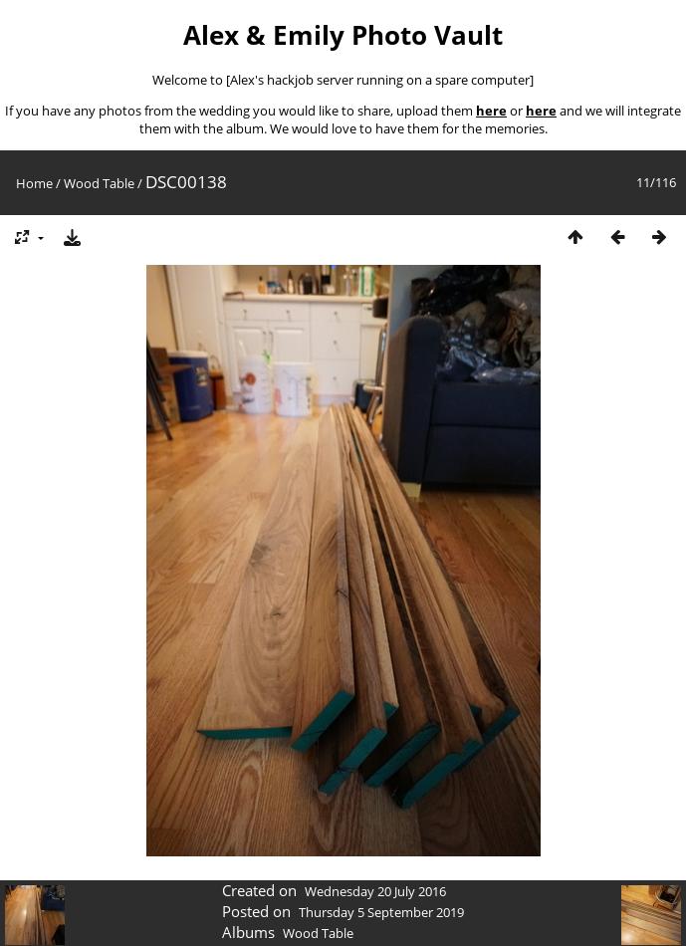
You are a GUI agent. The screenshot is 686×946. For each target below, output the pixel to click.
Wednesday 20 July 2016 (375, 891)
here (491, 110)
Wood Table (99, 183)
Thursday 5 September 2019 (381, 912)
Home (34, 183)
